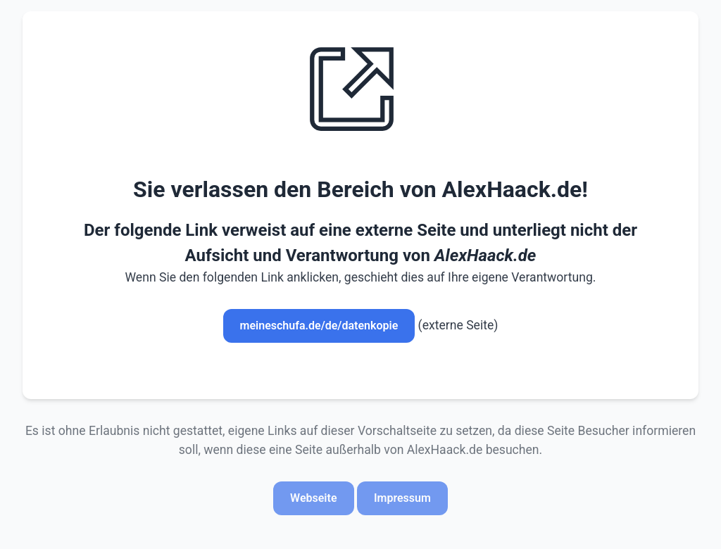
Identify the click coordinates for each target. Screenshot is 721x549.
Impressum (402, 498)
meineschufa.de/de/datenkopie (319, 325)
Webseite (313, 498)
